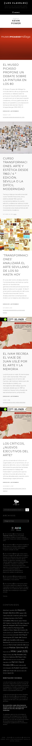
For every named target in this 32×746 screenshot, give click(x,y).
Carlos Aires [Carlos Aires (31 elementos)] (7, 615)
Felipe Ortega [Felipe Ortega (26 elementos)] (24, 623)
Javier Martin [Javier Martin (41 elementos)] (20, 632)
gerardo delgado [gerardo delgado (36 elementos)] (10, 625)
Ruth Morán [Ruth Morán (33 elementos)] (11, 671)
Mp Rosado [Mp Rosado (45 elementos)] (20, 655)
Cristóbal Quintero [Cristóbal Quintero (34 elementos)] (10, 618)
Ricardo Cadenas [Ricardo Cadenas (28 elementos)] (20, 665)
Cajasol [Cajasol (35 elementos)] (23, 613)
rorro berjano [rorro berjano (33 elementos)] (8, 668)
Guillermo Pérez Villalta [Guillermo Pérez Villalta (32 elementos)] (11, 630)
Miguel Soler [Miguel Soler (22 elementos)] (6, 651)
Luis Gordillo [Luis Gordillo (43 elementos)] (12, 640)
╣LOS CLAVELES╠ (16, 3)
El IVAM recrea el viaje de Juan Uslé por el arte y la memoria (15, 361)
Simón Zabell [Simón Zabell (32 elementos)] (8, 673)
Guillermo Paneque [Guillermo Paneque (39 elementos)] (15, 628)
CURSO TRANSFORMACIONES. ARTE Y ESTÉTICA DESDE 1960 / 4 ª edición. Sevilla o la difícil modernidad (15, 174)
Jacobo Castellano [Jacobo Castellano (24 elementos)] (8, 632)
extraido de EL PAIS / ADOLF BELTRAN (14, 402)
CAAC (14, 214)
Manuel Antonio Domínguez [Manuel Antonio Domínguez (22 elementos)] (18, 642)
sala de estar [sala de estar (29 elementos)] (21, 670)
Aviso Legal (14, 741)
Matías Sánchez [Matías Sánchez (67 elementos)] (18, 647)
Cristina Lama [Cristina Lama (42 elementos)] (20, 615)
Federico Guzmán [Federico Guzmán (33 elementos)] (12, 623)
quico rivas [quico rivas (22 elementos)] (17, 659)
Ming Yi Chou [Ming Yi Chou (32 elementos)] (8, 654)
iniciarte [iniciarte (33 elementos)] (24, 630)
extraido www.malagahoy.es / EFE (13, 117)
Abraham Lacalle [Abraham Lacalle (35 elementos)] (10, 610)
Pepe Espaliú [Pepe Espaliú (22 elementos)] (10, 659)
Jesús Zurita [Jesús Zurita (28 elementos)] (13, 635)
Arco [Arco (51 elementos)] (15, 613)
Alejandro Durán (8, 535)
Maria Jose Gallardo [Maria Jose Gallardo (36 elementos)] (17, 645)
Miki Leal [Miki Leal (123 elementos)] (19, 651)
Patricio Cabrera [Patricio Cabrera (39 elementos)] (10, 657)
